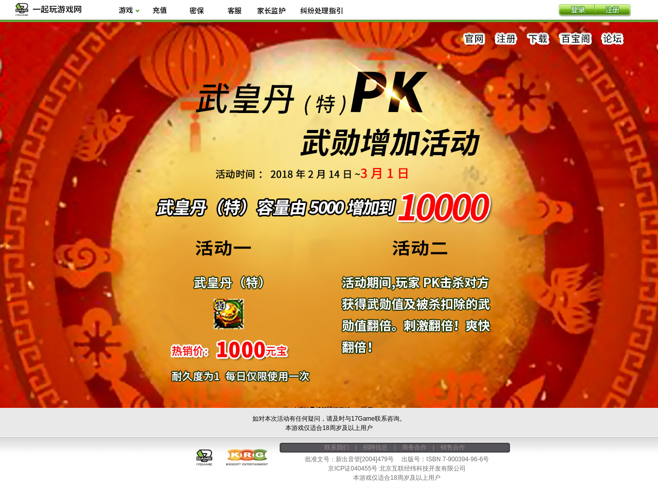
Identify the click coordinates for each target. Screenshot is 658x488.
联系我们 (336, 447)
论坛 (612, 39)
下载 (538, 39)
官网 (474, 39)
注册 (613, 10)
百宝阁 (575, 39)
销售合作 (453, 447)
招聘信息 (375, 447)
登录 (577, 10)
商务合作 (414, 447)
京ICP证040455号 (352, 468)
